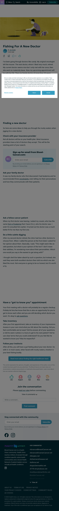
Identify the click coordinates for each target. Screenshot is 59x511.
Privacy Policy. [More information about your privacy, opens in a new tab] (18, 87)
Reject (34, 92)
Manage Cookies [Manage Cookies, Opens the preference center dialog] (8, 92)
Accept (48, 92)
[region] (30, 85)
